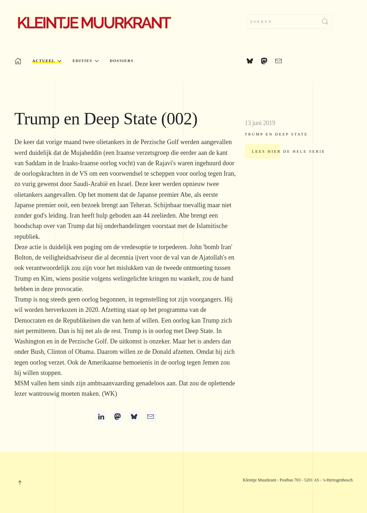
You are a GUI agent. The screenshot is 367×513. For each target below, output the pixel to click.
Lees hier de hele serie (288, 151)
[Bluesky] (134, 416)
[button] (19, 482)
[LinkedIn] (101, 416)
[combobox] (289, 21)
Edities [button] (85, 60)
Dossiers (121, 60)
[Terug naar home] (93, 21)
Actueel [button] (47, 60)
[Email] (150, 416)
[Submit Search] (325, 21)
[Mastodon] (117, 416)
